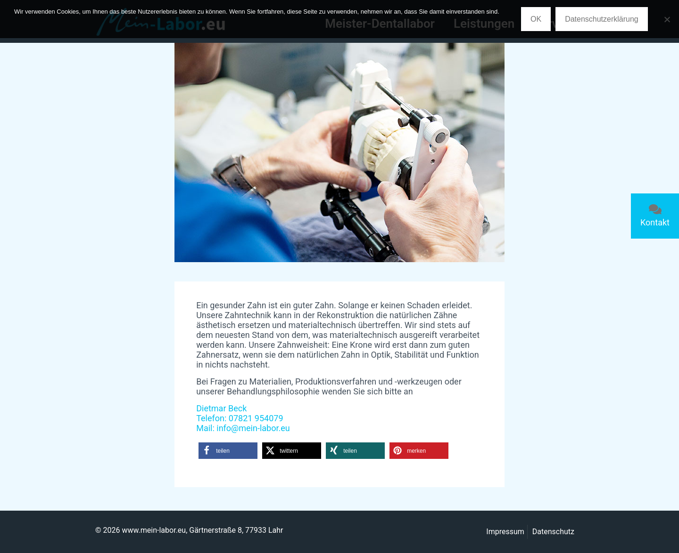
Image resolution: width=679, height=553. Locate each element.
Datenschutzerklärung (601, 19)
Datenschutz (553, 531)
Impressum (505, 531)
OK (535, 19)
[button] (228, 450)
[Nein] (667, 19)
